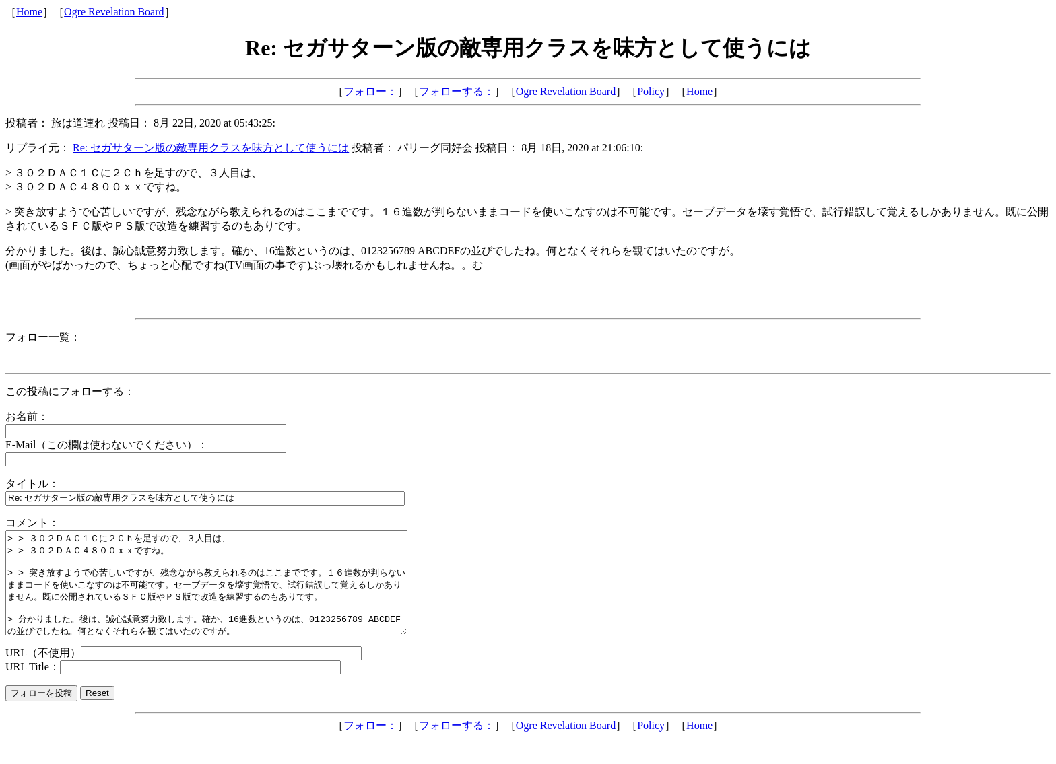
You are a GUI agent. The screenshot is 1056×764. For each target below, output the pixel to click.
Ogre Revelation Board (114, 12)
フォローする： (456, 91)
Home (29, 12)
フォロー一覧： (43, 337)
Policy (651, 91)
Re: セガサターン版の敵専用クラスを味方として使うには (211, 147)
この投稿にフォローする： (70, 391)
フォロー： (370, 91)
